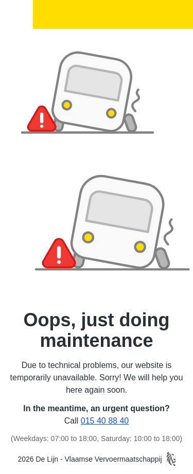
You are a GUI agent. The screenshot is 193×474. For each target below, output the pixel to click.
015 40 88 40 (105, 420)
